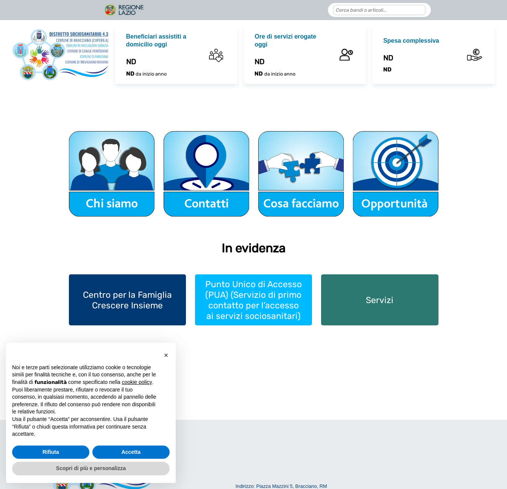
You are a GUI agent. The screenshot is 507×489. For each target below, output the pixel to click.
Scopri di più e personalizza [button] (91, 468)
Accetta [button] (131, 452)
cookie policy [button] (137, 382)
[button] (166, 355)
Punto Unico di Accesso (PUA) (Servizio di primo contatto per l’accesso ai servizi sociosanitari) (253, 300)
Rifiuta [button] (50, 452)
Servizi (379, 300)
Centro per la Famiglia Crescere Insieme (127, 300)
